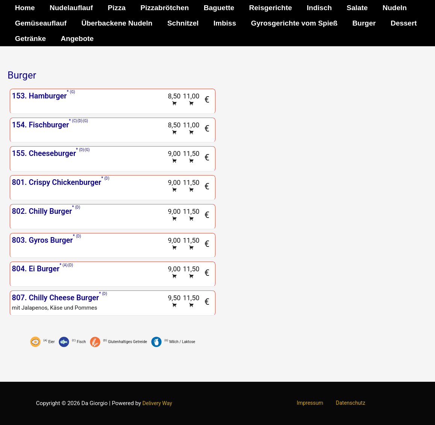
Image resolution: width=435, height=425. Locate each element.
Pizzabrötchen (162, 8)
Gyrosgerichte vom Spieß (292, 23)
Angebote (76, 38)
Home (25, 8)
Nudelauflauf (70, 8)
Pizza (115, 8)
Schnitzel (181, 23)
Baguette (216, 8)
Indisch (316, 8)
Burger (361, 23)
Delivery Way (157, 403)
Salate (353, 8)
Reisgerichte (267, 8)
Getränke (30, 38)
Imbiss (223, 23)
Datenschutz (348, 403)
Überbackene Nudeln (116, 23)
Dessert (400, 23)
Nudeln (390, 8)
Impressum (312, 403)
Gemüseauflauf (40, 23)
